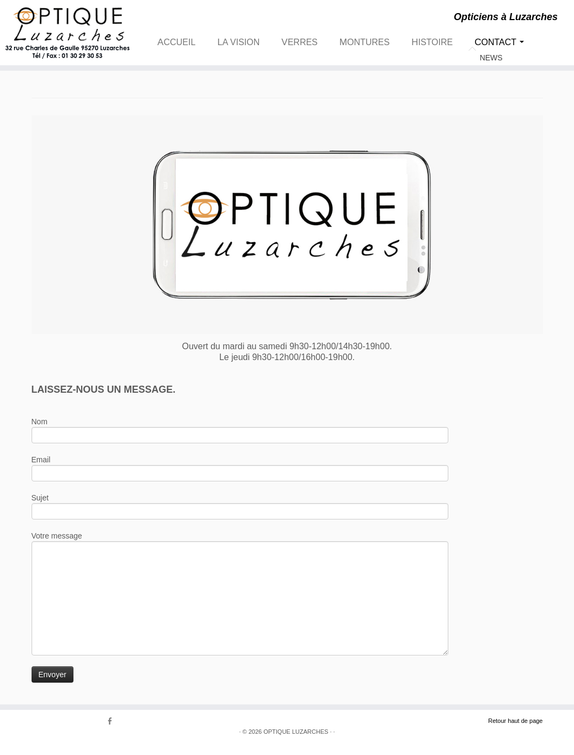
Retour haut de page (515, 720)
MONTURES (365, 42)
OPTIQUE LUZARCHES (295, 731)
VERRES (299, 42)
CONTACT (499, 42)
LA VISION (238, 42)
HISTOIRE (432, 42)
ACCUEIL (176, 42)
